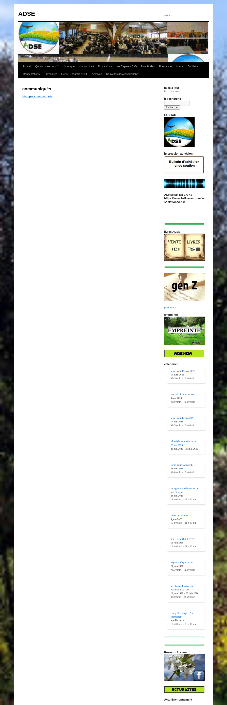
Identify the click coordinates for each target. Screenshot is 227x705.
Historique (69, 66)
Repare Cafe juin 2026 (182, 562)
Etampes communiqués (37, 96)
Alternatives (165, 66)
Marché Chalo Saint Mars (183, 394)
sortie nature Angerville (182, 465)
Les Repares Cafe (126, 66)
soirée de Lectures (179, 515)
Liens (64, 73)
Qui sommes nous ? (47, 66)
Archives (97, 73)
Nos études (148, 66)
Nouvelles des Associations (122, 73)
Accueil (27, 66)
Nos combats (86, 66)
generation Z (170, 307)
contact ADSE (80, 73)
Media (179, 66)
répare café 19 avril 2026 (183, 371)
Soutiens (193, 66)
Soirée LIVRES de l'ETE (183, 539)
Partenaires (50, 73)
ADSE (26, 13)
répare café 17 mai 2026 (182, 418)
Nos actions (105, 66)
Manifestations (31, 73)
